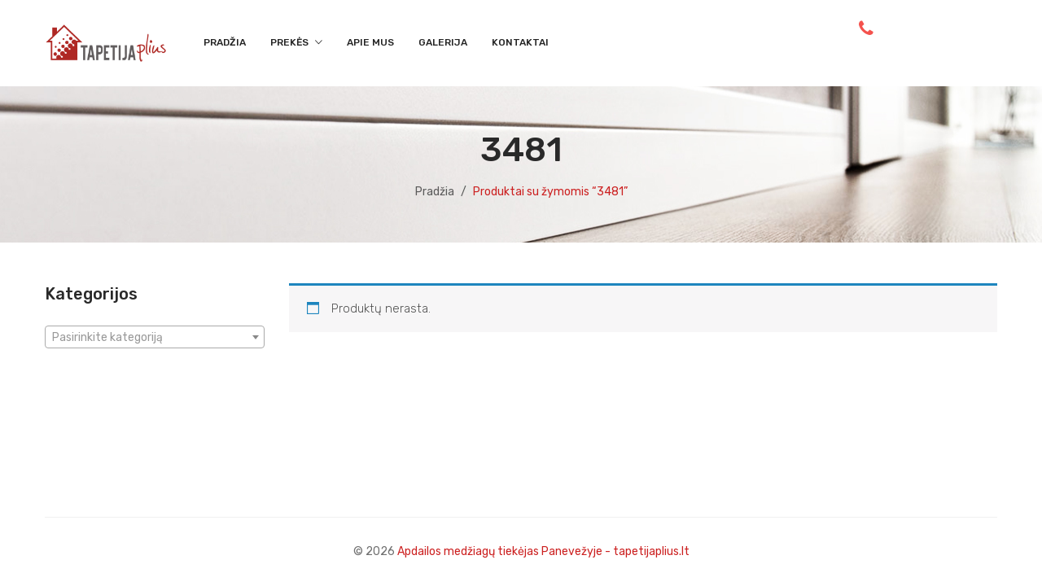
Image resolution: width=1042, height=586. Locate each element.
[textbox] (155, 337)
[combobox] (155, 337)
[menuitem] (225, 43)
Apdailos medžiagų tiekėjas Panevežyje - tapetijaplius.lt (543, 551)
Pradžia (434, 192)
